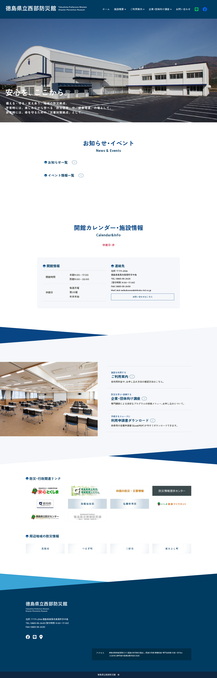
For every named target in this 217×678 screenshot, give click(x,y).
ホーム (106, 9)
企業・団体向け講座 (159, 9)
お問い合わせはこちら (143, 297)
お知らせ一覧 (58, 162)
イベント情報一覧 (61, 175)
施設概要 (119, 9)
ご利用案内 (136, 9)
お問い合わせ (183, 9)
